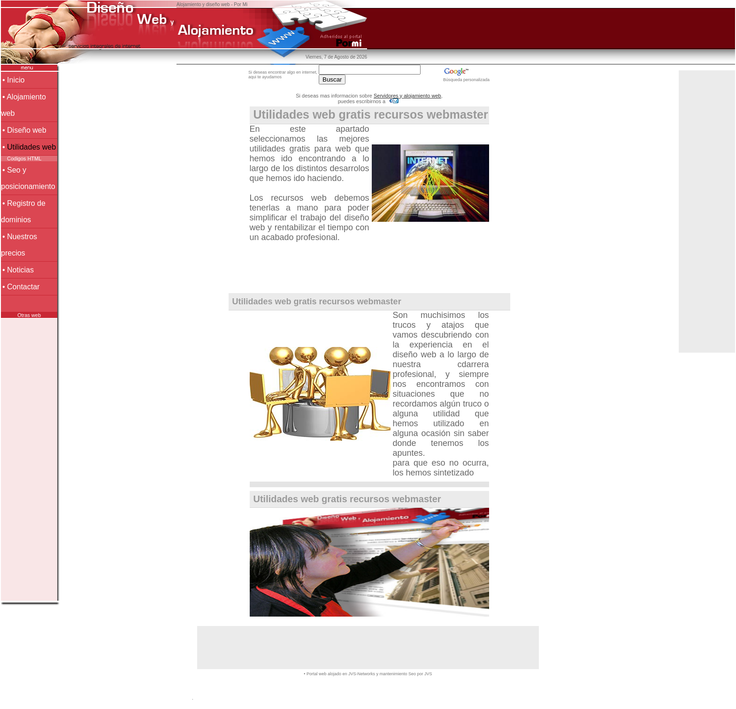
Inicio (15, 80)
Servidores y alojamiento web (407, 95)
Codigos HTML (24, 158)
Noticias (20, 270)
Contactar (23, 287)
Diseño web (26, 130)
